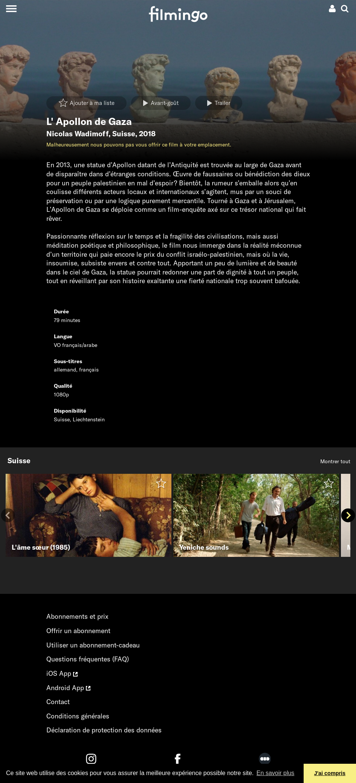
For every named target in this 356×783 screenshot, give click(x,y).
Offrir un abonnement (78, 630)
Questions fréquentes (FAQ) (87, 659)
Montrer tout (335, 461)
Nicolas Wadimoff (77, 133)
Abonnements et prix (77, 616)
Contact (58, 701)
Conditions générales (77, 716)
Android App (68, 687)
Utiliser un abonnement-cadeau (93, 645)
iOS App (62, 673)
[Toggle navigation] (11, 8)
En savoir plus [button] (276, 773)
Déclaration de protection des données (104, 730)
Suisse (123, 133)
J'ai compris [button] (329, 773)
